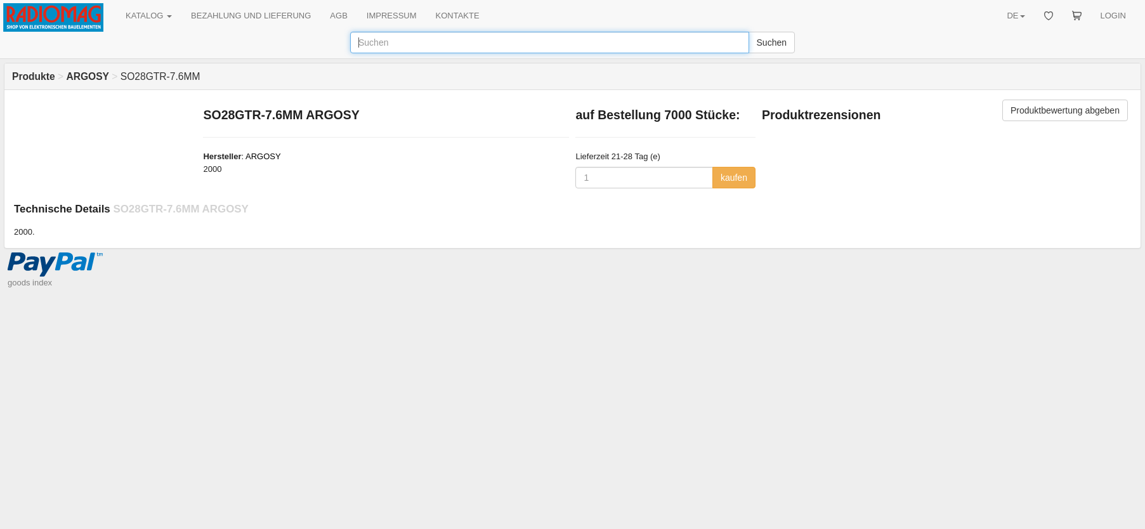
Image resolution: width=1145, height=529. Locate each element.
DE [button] (1015, 15)
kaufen (734, 178)
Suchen (772, 42)
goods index (30, 282)
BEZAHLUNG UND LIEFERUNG (251, 15)
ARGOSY (263, 156)
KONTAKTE (458, 15)
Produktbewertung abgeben (1065, 110)
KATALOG (149, 15)
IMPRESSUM (392, 15)
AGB (338, 15)
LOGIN (1113, 15)
